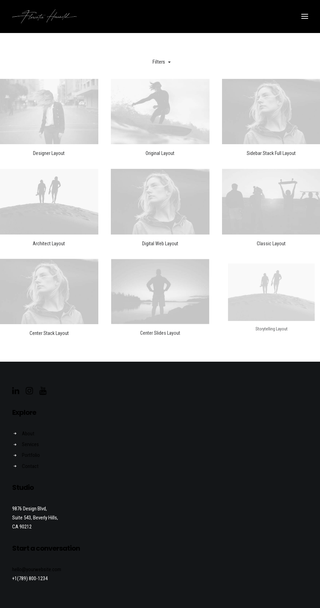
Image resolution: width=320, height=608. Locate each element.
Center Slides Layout (160, 317)
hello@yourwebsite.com (36, 569)
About (28, 433)
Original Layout (160, 153)
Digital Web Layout (160, 243)
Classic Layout (271, 243)
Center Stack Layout (48, 321)
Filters (159, 62)
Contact (30, 466)
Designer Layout (49, 153)
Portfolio (31, 455)
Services (30, 444)
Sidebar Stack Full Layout (271, 153)
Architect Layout (49, 243)
